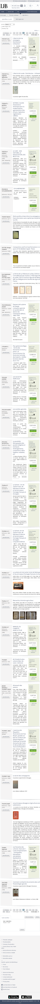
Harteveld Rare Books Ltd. (32, 731)
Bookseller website (6, 958)
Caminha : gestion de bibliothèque (9, 962)
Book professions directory (32, 12)
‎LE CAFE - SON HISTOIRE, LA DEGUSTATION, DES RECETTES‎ (19, 153)
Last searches (5, 917)
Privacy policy (5, 981)
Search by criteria (16, 8)
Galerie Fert (32, 189)
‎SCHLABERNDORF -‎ (20, 189)
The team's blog (6, 974)
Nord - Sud (31, 346)
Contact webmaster (6, 977)
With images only (5, 26)
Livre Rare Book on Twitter (8, 985)
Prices (4, 964)
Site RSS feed (5, 989)
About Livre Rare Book (8, 972)
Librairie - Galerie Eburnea (31, 105)
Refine (36, 30)
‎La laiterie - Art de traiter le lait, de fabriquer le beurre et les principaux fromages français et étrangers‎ (19, 489)
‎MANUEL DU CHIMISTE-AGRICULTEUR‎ (17, 628)
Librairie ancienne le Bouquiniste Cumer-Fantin (32, 41)
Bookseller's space (33, 1)
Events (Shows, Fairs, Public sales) (8, 947)
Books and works (11, 12)
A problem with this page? (8, 979)
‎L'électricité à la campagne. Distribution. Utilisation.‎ (18, 41)
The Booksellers (20, 12)
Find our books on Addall (8, 952)
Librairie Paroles (31, 686)
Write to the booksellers (19, 1)
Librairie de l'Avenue (31, 305)
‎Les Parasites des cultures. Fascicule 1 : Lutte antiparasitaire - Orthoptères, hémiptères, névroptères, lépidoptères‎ (20, 852)
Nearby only (4, 28)
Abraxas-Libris (32, 847)
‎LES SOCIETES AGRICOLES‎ (17, 378)
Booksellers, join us (6, 956)
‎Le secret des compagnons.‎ (21, 776)
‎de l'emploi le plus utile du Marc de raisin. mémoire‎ (18, 661)
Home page (2, 12)
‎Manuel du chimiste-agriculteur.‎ (23, 600)
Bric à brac (5, 966)
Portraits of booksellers (8, 944)
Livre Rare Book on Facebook (9, 987)
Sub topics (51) (19, 19)
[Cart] (25, 5)
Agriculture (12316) (7, 19)
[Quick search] (17, 6)
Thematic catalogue (14, 15)
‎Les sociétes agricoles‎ (19, 409)
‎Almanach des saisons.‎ (17, 686)
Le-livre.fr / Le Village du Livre (32, 152)
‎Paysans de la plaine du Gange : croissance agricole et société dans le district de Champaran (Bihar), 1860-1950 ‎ (19, 310)
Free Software (6, 969)
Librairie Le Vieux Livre (32, 660)
